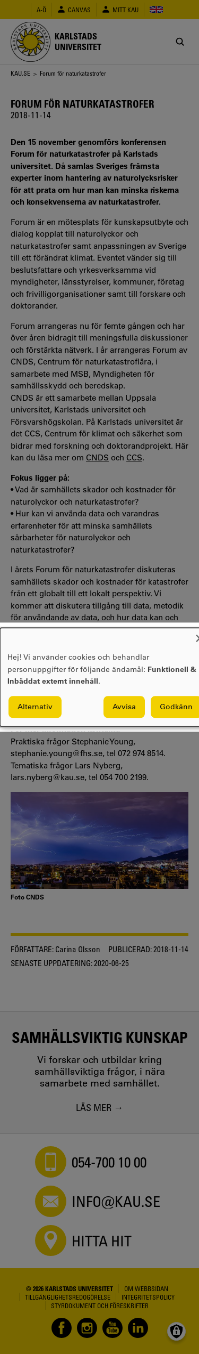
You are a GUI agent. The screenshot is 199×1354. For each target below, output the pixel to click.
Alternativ (35, 706)
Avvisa (124, 706)
